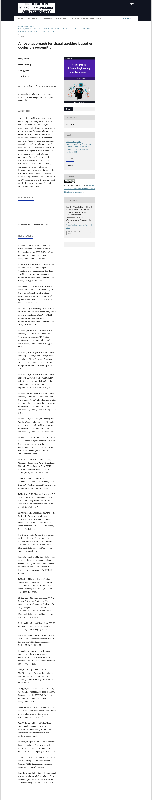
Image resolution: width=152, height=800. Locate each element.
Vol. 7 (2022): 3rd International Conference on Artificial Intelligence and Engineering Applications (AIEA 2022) (54, 30)
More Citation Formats (75, 233)
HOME (21, 18)
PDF (69, 109)
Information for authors (53, 18)
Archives (29, 26)
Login (131, 4)
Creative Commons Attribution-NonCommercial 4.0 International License (79, 188)
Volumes (32, 18)
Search (127, 18)
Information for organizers (86, 18)
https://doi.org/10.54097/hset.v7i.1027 (39, 86)
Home (21, 26)
